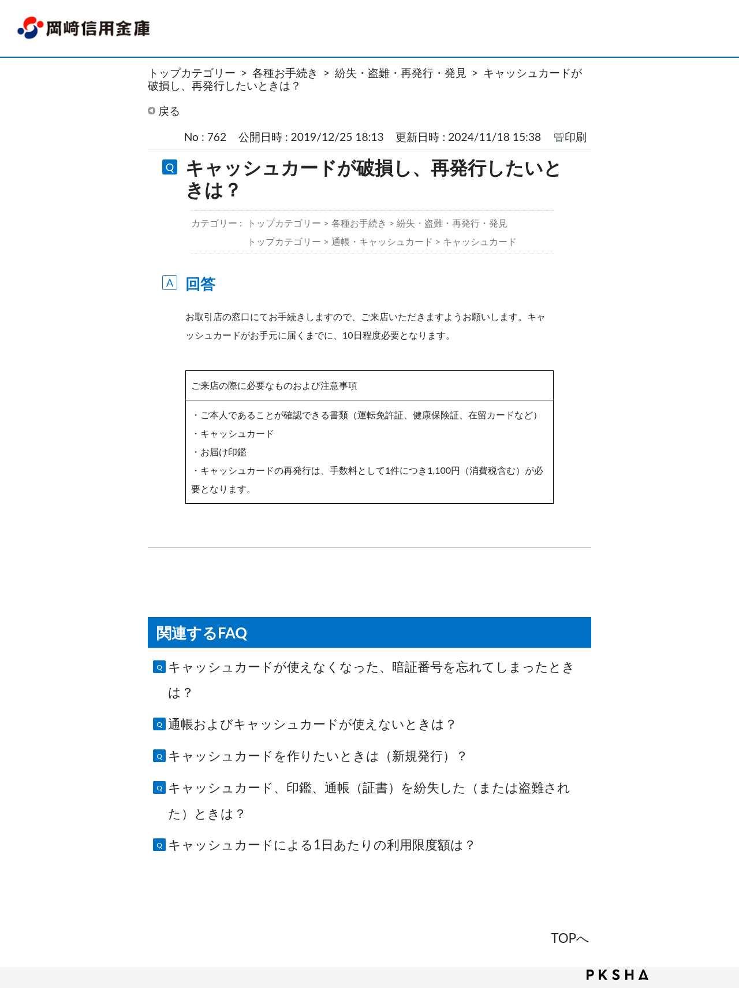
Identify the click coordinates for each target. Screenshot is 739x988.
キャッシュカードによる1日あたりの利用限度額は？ (322, 844)
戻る (169, 110)
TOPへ (570, 938)
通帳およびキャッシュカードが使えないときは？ (312, 723)
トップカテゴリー (192, 72)
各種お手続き (285, 72)
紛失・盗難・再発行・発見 (400, 72)
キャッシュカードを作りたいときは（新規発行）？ (318, 755)
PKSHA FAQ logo (617, 974)
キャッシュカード (480, 241)
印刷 (576, 136)
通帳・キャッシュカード (382, 241)
